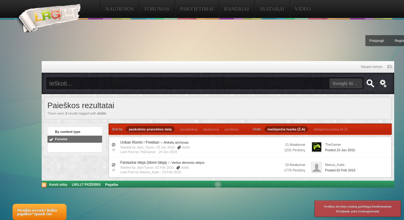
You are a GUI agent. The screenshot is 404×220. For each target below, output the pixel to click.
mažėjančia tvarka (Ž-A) (286, 129)
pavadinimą (188, 129)
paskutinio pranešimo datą (150, 129)
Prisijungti (376, 40)
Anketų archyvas (176, 142)
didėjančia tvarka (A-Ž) (331, 129)
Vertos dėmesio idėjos (187, 162)
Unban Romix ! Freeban (139, 142)
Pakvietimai (197, 9)
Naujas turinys (372, 66)
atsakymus (211, 129)
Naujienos (119, 9)
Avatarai (271, 9)
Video (303, 9)
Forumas (157, 9)
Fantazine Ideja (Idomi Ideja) (143, 162)
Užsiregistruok (368, 211)
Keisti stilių (58, 184)
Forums (61, 139)
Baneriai (236, 9)
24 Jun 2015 (168, 152)
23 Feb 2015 (171, 172)
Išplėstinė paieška (383, 83)
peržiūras (231, 129)
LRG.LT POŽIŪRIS (86, 184)
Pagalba (111, 184)
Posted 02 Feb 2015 (340, 170)
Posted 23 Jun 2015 (340, 150)
